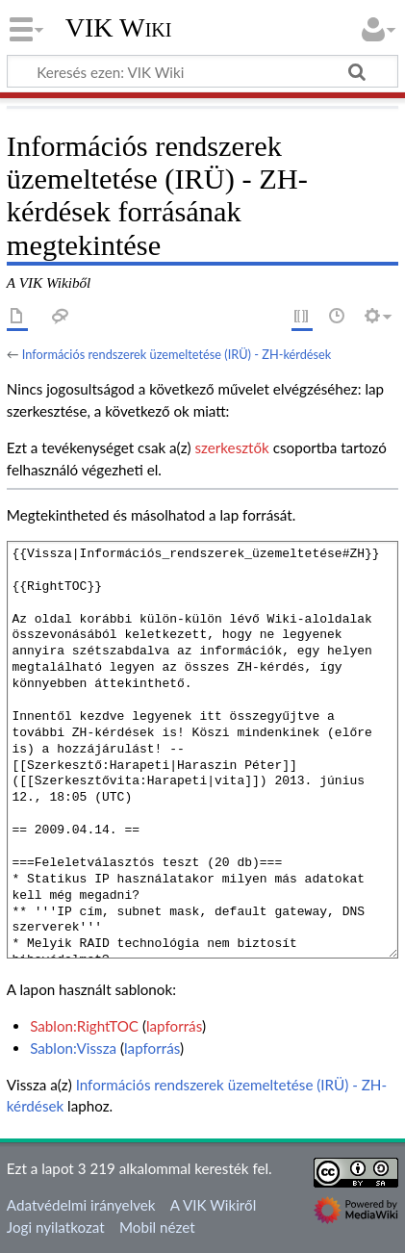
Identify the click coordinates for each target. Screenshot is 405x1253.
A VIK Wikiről (213, 1205)
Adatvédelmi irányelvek (81, 1205)
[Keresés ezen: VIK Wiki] (202, 71)
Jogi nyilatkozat (56, 1227)
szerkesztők (231, 447)
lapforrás (174, 1026)
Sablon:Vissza (73, 1048)
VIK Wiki (118, 27)
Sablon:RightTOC (84, 1026)
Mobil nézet (157, 1227)
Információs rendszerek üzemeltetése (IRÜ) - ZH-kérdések (176, 354)
